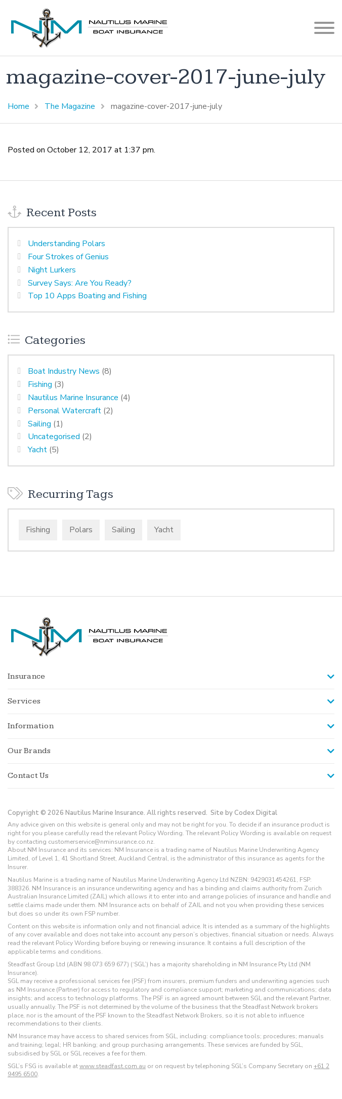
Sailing (39, 423)
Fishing (40, 384)
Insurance (26, 676)
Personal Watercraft (64, 410)
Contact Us (28, 775)
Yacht (37, 449)
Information (31, 726)
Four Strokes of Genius (68, 256)
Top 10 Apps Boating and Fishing (87, 295)
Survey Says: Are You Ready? (80, 283)
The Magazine (70, 106)
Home (18, 106)
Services (24, 701)
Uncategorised (54, 436)
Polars (81, 529)
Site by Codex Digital (243, 812)
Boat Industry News (64, 371)
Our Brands (29, 751)
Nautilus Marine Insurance (73, 397)
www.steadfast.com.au (112, 1066)
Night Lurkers (52, 270)
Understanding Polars (66, 243)
